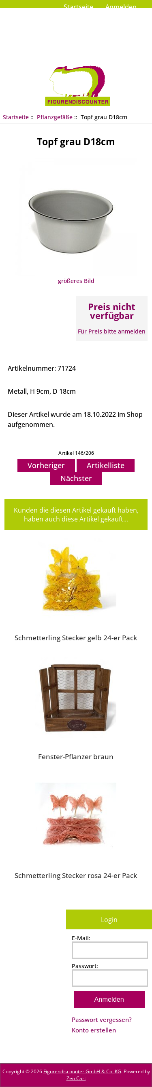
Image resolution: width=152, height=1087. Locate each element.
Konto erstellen (94, 1030)
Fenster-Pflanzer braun (75, 756)
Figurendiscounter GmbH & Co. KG (82, 1071)
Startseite (78, 6)
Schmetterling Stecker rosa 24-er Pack (76, 875)
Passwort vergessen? (102, 1019)
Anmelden (121, 6)
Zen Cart (76, 1078)
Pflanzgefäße (55, 117)
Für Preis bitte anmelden (112, 331)
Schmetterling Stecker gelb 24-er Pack (76, 637)
